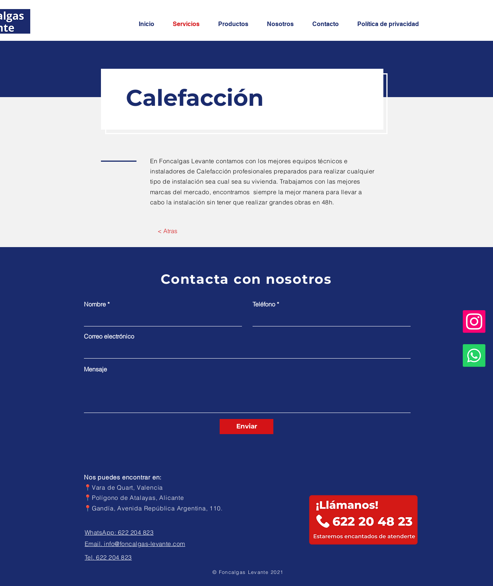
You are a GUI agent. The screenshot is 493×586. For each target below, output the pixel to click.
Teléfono (264, 304)
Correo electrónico (109, 336)
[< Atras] (167, 231)
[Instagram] (474, 321)
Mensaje (95, 369)
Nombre (95, 304)
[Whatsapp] (474, 355)
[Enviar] (246, 426)
